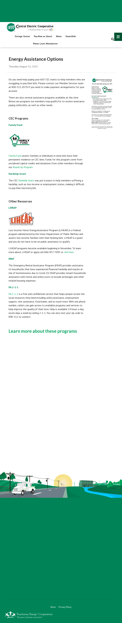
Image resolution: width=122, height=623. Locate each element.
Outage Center (22, 36)
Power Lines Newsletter (45, 43)
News (59, 36)
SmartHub (70, 36)
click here (69, 252)
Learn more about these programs (43, 331)
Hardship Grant (26, 180)
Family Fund (15, 155)
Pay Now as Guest (43, 36)
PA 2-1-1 (13, 293)
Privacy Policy (65, 607)
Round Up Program (23, 167)
